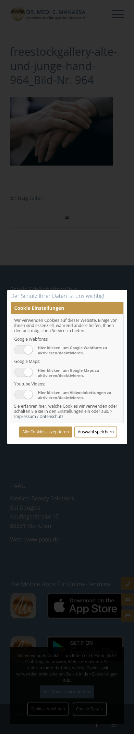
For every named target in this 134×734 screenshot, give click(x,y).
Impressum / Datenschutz (39, 416)
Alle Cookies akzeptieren (45, 432)
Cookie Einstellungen (39, 308)
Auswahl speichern (96, 432)
